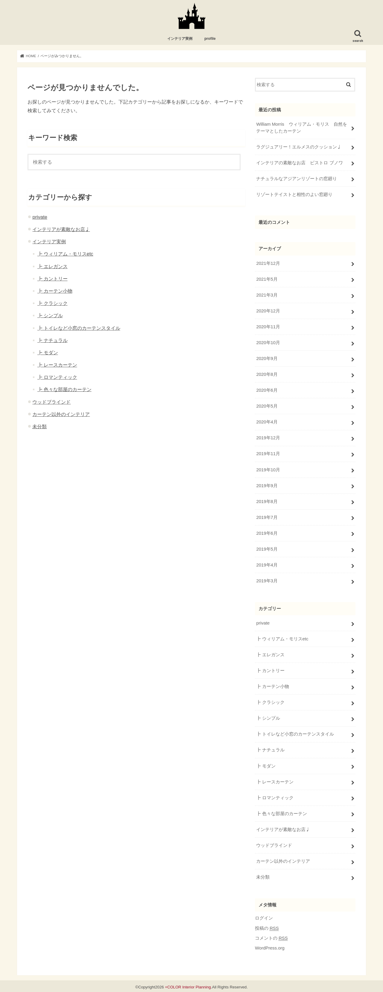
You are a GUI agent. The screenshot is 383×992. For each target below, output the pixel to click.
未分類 (39, 426)
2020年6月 (266, 390)
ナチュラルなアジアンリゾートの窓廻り (296, 178)
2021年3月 (266, 295)
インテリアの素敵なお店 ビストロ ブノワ (299, 162)
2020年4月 (266, 421)
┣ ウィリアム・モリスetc (65, 254)
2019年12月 (268, 437)
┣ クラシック (52, 303)
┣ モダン (47, 353)
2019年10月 (268, 469)
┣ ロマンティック (57, 377)
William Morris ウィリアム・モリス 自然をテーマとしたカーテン (301, 127)
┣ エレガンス (52, 266)
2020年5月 (266, 405)
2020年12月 (268, 311)
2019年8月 (266, 500)
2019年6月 (266, 532)
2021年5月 (266, 279)
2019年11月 (268, 453)
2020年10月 (268, 342)
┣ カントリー (52, 279)
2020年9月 (266, 358)
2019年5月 (266, 548)
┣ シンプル (50, 316)
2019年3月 (266, 580)
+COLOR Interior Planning (188, 985)
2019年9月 (266, 484)
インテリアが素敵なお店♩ (61, 229)
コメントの (271, 936)
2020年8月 (266, 374)
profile (210, 39)
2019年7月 (266, 516)
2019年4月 (266, 564)
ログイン (264, 916)
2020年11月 (268, 326)
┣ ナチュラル (52, 340)
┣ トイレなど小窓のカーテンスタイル (78, 328)
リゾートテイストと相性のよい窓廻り (294, 194)
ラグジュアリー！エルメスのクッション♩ (298, 147)
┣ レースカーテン (57, 365)
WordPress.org (270, 946)
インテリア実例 (179, 39)
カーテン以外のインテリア (61, 414)
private (39, 217)
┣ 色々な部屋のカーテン (64, 390)
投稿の (267, 926)
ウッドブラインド (51, 402)
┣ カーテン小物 (54, 291)
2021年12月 (268, 263)
